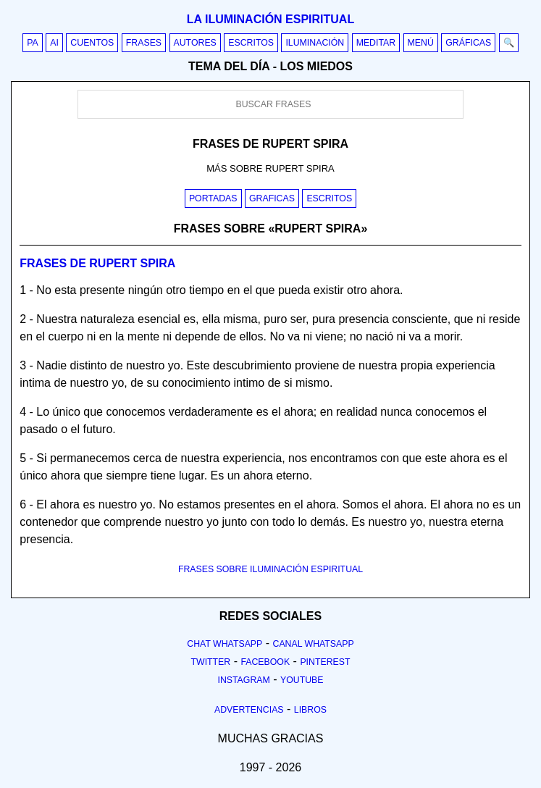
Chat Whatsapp (224, 644)
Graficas (272, 198)
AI (54, 43)
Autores (195, 43)
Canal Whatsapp (313, 644)
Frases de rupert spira (97, 263)
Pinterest (325, 662)
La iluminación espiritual (270, 19)
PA (32, 43)
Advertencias (249, 710)
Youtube (302, 680)
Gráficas (468, 43)
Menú (421, 43)
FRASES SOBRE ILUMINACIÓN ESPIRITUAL (270, 569)
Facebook (265, 662)
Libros (310, 710)
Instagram (243, 680)
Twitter (210, 662)
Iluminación (314, 43)
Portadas (213, 198)
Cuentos (92, 43)
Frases (144, 43)
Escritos (251, 43)
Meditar (376, 43)
